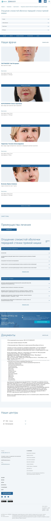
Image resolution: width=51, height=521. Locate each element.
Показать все (25, 271)
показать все (48, 241)
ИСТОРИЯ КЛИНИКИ (31, 459)
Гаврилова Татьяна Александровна (12, 144)
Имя (23, 315)
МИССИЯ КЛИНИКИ (30, 462)
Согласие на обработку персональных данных (32, 319)
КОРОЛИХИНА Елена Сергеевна (12, 103)
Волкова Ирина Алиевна (9, 184)
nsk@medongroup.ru (5, 460)
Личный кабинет (7, 493)
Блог (2, 489)
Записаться (9, 229)
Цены (38, 35)
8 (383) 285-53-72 (5, 452)
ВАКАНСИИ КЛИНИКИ (31, 453)
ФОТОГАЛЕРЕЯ (30, 470)
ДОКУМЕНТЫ (29, 468)
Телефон (38, 315)
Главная (3, 6)
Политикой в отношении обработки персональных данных (34, 318)
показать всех (45, 42)
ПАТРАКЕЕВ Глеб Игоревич (10, 63)
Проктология (16, 6)
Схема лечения (20, 35)
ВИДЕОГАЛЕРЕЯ (30, 455)
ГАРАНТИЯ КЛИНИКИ (31, 457)
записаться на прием (25, 85)
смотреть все (45, 335)
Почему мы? (30, 35)
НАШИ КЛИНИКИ (30, 464)
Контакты (3, 484)
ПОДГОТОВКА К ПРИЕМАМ (32, 466)
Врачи (11, 35)
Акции (4, 35)
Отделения (9, 6)
